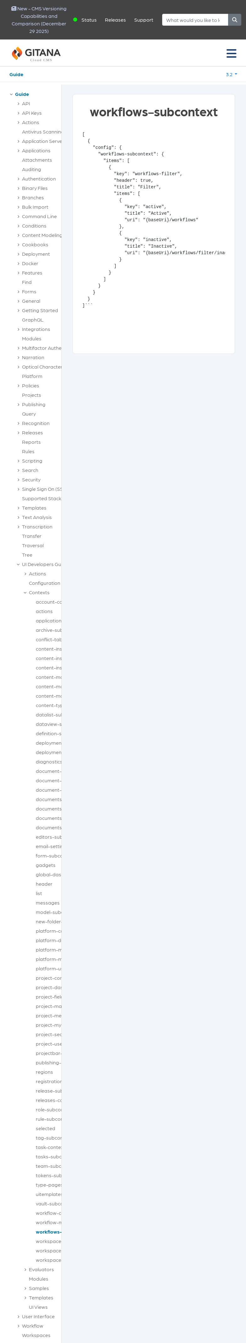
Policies (30, 385)
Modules (31, 338)
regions (44, 1071)
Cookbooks (35, 244)
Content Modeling (42, 235)
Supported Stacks (43, 498)
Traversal (33, 545)
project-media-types (60, 1015)
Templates (34, 507)
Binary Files (35, 188)
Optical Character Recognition (56, 366)
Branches (33, 197)
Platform (32, 376)
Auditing (31, 169)
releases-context (55, 1100)
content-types (52, 705)
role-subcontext (54, 1109)
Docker (30, 263)
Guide (16, 74)
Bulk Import (35, 206)
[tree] (33, 716)
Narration (33, 357)
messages (48, 902)
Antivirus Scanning (43, 131)
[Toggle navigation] (231, 53)
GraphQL (33, 319)
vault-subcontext (55, 1203)
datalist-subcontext (59, 714)
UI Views (38, 1307)
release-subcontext (58, 1090)
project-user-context (60, 1043)
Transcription (37, 526)
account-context (55, 601)
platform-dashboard (60, 940)
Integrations (36, 329)
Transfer (31, 535)
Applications (36, 150)
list (39, 893)
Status (89, 19)
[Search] (195, 20)
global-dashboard (57, 874)
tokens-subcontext (58, 1175)
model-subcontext (57, 912)
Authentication (39, 178)
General (31, 300)
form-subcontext (55, 855)
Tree (27, 554)
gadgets (46, 865)
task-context (50, 1147)
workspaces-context (60, 1250)
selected (45, 1128)
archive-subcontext (58, 630)
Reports (31, 441)
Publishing (34, 404)
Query (29, 413)
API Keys (32, 112)
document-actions (57, 771)
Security (31, 479)
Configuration (44, 583)
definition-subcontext (60, 733)
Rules (28, 451)
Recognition (36, 423)
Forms (29, 291)
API (26, 103)
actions (44, 611)
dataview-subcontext (60, 724)
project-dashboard (58, 987)
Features (32, 272)
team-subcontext (56, 1165)
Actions (30, 122)
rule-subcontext (54, 1118)
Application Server (43, 141)
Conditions (34, 225)
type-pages (49, 1184)
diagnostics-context (59, 761)
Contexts (39, 592)
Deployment (36, 253)
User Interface (38, 1316)
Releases (115, 19)
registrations (50, 1081)
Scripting (32, 460)
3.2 (229, 74)
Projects (31, 394)
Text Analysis (37, 517)
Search (30, 470)
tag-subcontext (54, 1137)
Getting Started (40, 310)
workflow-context (56, 1212)
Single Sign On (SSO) (45, 488)
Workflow (32, 1325)
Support (143, 19)
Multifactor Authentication (52, 347)
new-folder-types (56, 921)
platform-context (56, 930)
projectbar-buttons (58, 1053)
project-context (54, 977)
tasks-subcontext (56, 1156)
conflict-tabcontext (58, 639)
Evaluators (41, 1269)
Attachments (37, 159)
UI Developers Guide (45, 564)
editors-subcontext (58, 836)
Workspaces (36, 1335)
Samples (39, 1288)
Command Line (39, 216)
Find (27, 282)
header (44, 883)
